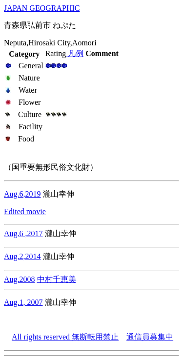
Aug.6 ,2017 (23, 233)
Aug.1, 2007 (23, 302)
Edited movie (25, 211)
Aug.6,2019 (22, 194)
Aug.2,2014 (22, 256)
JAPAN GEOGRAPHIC (42, 8)
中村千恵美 (56, 279)
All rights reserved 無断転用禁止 (65, 337)
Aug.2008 (19, 279)
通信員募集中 (149, 337)
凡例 (74, 53)
